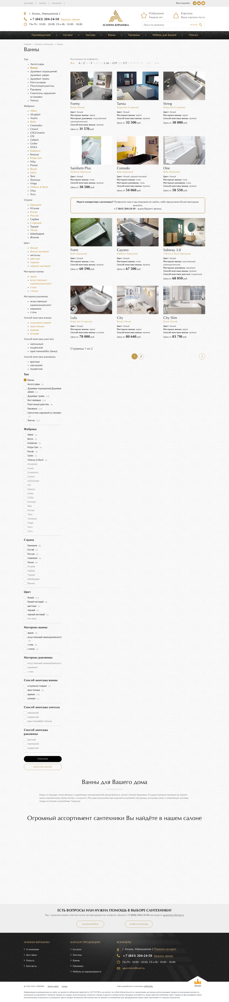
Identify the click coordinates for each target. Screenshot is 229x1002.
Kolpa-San (36, 158)
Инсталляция (37, 400)
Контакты (56, 3)
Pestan (31, 510)
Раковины (134, 35)
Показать (43, 759)
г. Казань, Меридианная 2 (44, 13)
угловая (34, 333)
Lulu (73, 318)
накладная (33, 743)
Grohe (31, 493)
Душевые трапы (38, 396)
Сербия (31, 570)
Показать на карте (165, 949)
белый (34, 248)
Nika (30, 505)
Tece (30, 514)
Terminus (32, 518)
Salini (33, 172)
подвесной (33, 717)
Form (74, 250)
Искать (194, 25)
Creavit (31, 476)
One (166, 168)
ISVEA (31, 497)
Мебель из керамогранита (87, 971)
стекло (34, 291)
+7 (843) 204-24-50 (44, 19)
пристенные (37, 326)
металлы (32, 618)
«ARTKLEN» (148, 986)
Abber (33, 111)
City (120, 318)
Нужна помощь (139, 924)
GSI (29, 484)
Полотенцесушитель (40, 404)
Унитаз (34, 420)
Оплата (42, 3)
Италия (31, 566)
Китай (33, 212)
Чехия (33, 230)
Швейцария (33, 578)
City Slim (170, 318)
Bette (33, 122)
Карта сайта (53, 986)
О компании (32, 949)
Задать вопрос (90, 924)
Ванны (111, 35)
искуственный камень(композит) (44, 639)
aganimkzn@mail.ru (173, 915)
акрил (33, 276)
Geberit (31, 489)
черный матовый (40, 266)
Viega (30, 522)
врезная (32, 739)
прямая (34, 330)
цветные (35, 258)
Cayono (122, 250)
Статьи (64, 986)
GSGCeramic (33, 480)
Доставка (28, 3)
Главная (27, 44)
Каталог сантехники (44, 44)
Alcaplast (33, 464)
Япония (31, 583)
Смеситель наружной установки (44, 414)
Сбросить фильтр (42, 767)
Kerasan (32, 501)
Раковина (35, 408)
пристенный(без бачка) (40, 721)
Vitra (30, 527)
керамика (33, 667)
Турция (31, 574)
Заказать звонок (70, 19)
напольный (33, 712)
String (167, 104)
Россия (34, 215)
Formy (75, 104)
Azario (31, 468)
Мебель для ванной (164, 35)
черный (34, 262)
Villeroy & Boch (39, 187)
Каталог (68, 35)
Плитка (193, 35)
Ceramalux (33, 472)
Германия (35, 205)
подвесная (33, 747)
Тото (30, 531)
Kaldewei (35, 151)
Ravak (33, 169)
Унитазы (90, 35)
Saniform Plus (80, 168)
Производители (41, 35)
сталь (33, 287)
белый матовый (39, 251)
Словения (35, 223)
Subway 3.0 (172, 250)
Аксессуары (36, 384)
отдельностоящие (40, 322)
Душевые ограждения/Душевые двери (44, 390)
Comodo (123, 168)
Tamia (121, 104)
